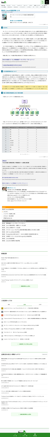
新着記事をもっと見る (25, 286)
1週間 (24, 304)
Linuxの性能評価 (10, 238)
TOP (3, 12)
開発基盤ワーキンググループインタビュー (16, 223)
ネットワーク (19, 5)
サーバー (13, 5)
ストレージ (25, 5)
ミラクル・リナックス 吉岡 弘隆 (20, 22)
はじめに (6, 211)
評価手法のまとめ (8, 218)
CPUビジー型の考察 (8, 216)
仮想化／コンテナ (37, 5)
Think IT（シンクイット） (5, 2)
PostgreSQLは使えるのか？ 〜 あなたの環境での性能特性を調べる (22, 234)
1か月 (40, 304)
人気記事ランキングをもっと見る (24, 344)
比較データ (7, 12)
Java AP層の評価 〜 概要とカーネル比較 (16, 225)
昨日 (9, 304)
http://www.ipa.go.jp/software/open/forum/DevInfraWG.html (15, 61)
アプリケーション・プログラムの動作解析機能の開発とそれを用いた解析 (23, 230)
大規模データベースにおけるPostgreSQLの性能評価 (18, 236)
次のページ (45, 24)
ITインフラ (8, 5)
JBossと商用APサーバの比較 (13, 227)
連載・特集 (3, 5)
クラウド (30, 5)
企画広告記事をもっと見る (25, 414)
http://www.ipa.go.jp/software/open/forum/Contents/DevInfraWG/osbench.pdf (19, 67)
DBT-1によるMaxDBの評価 (12, 232)
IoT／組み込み (44, 5)
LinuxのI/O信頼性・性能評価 (13, 240)
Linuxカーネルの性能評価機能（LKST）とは (28, 88)
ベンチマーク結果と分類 (9, 214)
